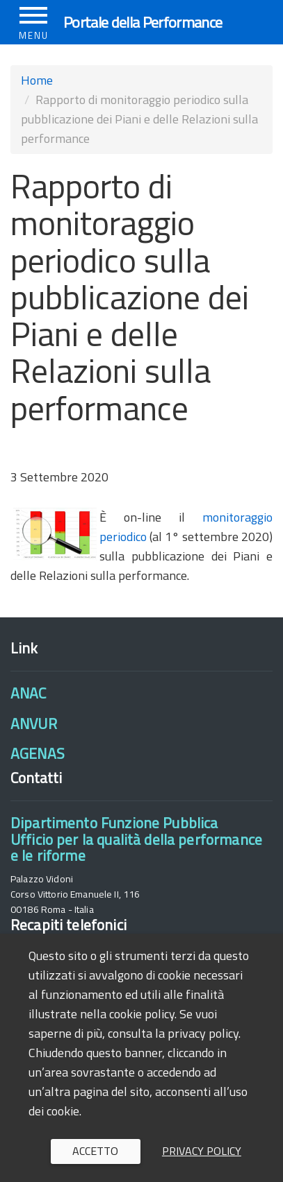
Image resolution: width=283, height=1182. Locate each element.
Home (37, 80)
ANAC (28, 693)
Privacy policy (201, 1150)
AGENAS (37, 753)
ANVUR (33, 723)
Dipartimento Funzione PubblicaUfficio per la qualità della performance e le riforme (136, 839)
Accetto (95, 1150)
